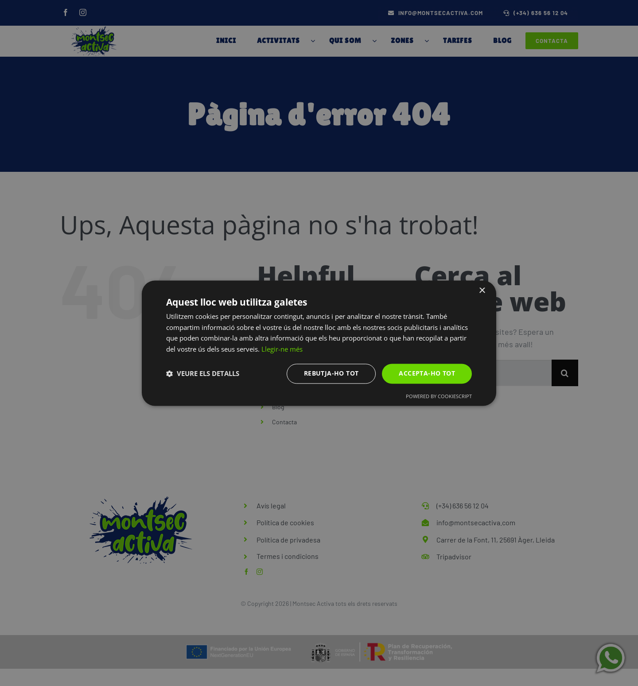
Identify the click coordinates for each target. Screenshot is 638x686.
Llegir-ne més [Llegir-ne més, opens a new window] (282, 349)
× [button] (481, 290)
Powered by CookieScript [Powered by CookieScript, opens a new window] (439, 396)
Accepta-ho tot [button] (427, 373)
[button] (202, 374)
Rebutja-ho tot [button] (331, 373)
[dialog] (319, 343)
